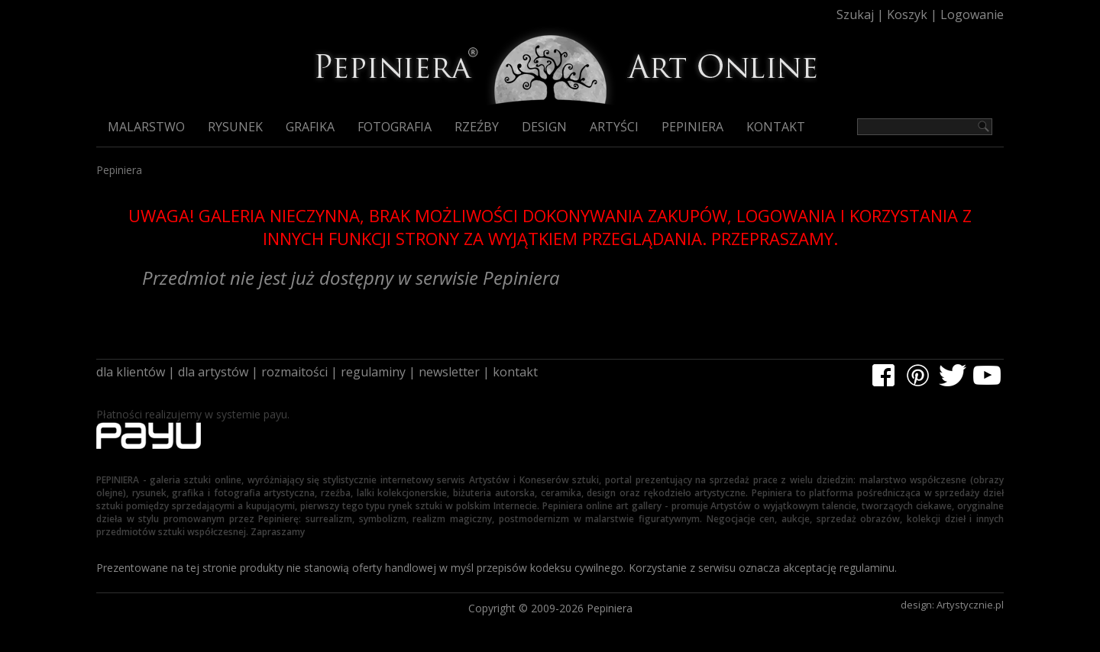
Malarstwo (146, 126)
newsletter (449, 371)
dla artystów (213, 371)
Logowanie (972, 14)
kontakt (515, 371)
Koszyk (907, 14)
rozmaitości (294, 371)
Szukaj (855, 14)
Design (544, 126)
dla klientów (130, 371)
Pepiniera (692, 126)
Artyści (614, 126)
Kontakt (775, 126)
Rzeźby (477, 126)
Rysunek (235, 126)
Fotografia (395, 126)
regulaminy (373, 371)
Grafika (310, 126)
